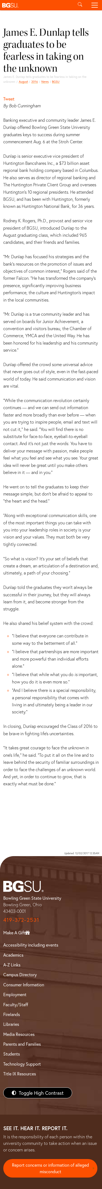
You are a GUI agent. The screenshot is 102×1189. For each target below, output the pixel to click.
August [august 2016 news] (23, 82)
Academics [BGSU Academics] (13, 955)
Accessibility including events (30, 945)
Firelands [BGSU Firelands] (11, 1014)
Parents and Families (22, 1044)
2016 (34, 82)
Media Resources (19, 1034)
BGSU (56, 82)
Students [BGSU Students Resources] (11, 1054)
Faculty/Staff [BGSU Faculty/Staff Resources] (15, 1004)
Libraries (11, 1024)
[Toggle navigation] (94, 5)
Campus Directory (20, 974)
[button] (36, 5)
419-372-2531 (21, 919)
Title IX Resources (19, 1074)
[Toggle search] (80, 5)
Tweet (8, 99)
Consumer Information (23, 984)
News (45, 82)
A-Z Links (11, 965)
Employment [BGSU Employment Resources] (14, 994)
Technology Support (22, 1064)
